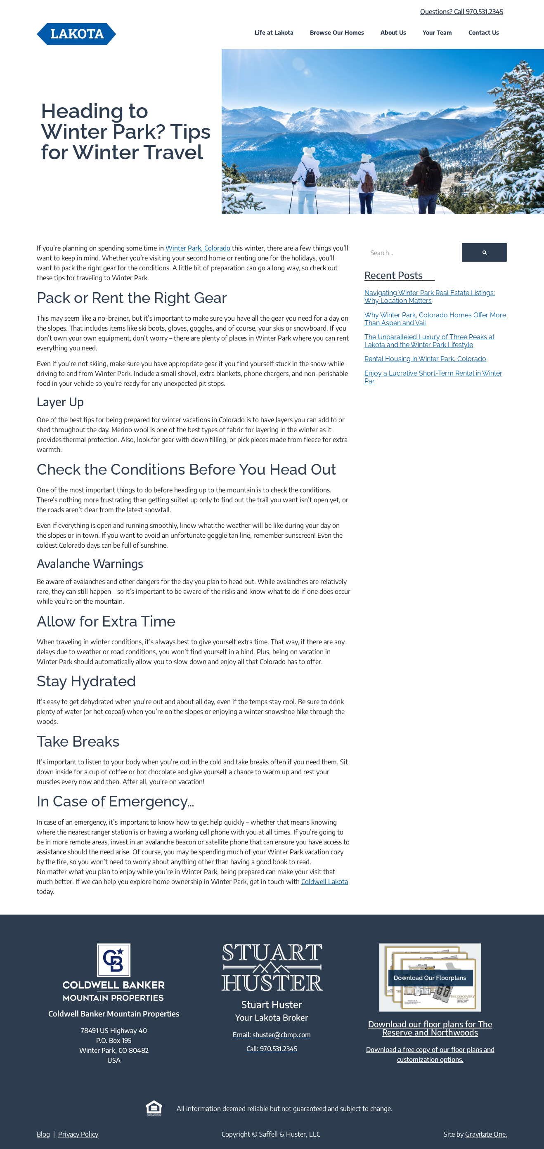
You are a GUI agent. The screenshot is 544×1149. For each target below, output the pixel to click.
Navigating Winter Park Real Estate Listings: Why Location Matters (429, 297)
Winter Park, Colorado (198, 248)
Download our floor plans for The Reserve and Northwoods (430, 1028)
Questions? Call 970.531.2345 (461, 11)
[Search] (484, 252)
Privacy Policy (78, 1134)
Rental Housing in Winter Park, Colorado (425, 359)
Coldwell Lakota (324, 881)
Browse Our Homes (337, 32)
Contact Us (483, 32)
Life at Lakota (274, 32)
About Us (393, 32)
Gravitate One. (486, 1134)
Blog (43, 1134)
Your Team (437, 32)
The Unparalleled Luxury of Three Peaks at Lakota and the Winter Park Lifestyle (429, 341)
